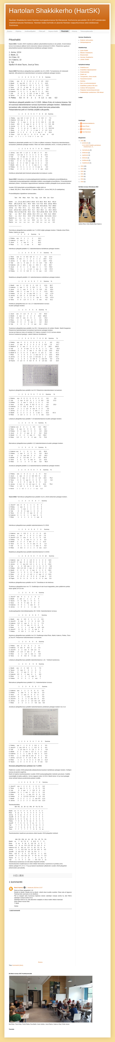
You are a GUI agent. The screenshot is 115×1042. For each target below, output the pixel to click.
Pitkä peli (42, 31)
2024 (82, 166)
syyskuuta (85, 155)
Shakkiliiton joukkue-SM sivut (88, 85)
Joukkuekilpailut (30, 31)
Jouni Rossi (85, 126)
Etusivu (9, 31)
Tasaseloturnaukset (86, 79)
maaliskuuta (86, 163)
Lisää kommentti (15, 910)
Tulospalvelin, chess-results (88, 76)
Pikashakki (65, 31)
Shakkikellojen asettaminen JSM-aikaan (92, 92)
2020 (82, 176)
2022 (82, 171)
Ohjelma (18, 31)
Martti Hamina (18, 887)
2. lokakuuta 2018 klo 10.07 (34, 887)
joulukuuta (85, 143)
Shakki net (83, 74)
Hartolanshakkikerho (88, 123)
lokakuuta (85, 152)
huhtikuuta (85, 160)
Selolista (82, 81)
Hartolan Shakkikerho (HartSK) (54, 10)
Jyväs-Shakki (84, 50)
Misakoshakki (84, 55)
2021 (82, 174)
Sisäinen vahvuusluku (86, 40)
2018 (82, 181)
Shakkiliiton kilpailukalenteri (88, 70)
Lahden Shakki (84, 59)
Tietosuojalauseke (86, 31)
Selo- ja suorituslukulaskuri (88, 83)
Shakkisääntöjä (84, 72)
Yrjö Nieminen (86, 132)
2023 (82, 169)
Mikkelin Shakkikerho (86, 53)
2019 (82, 179)
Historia (74, 31)
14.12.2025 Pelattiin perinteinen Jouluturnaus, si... (91, 146)
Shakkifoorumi (84, 67)
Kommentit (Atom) (17, 965)
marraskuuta (86, 150)
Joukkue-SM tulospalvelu (87, 88)
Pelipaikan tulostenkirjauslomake (89, 90)
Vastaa (16, 906)
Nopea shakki (53, 31)
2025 (82, 140)
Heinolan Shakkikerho (86, 57)
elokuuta (85, 158)
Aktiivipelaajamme (85, 42)
